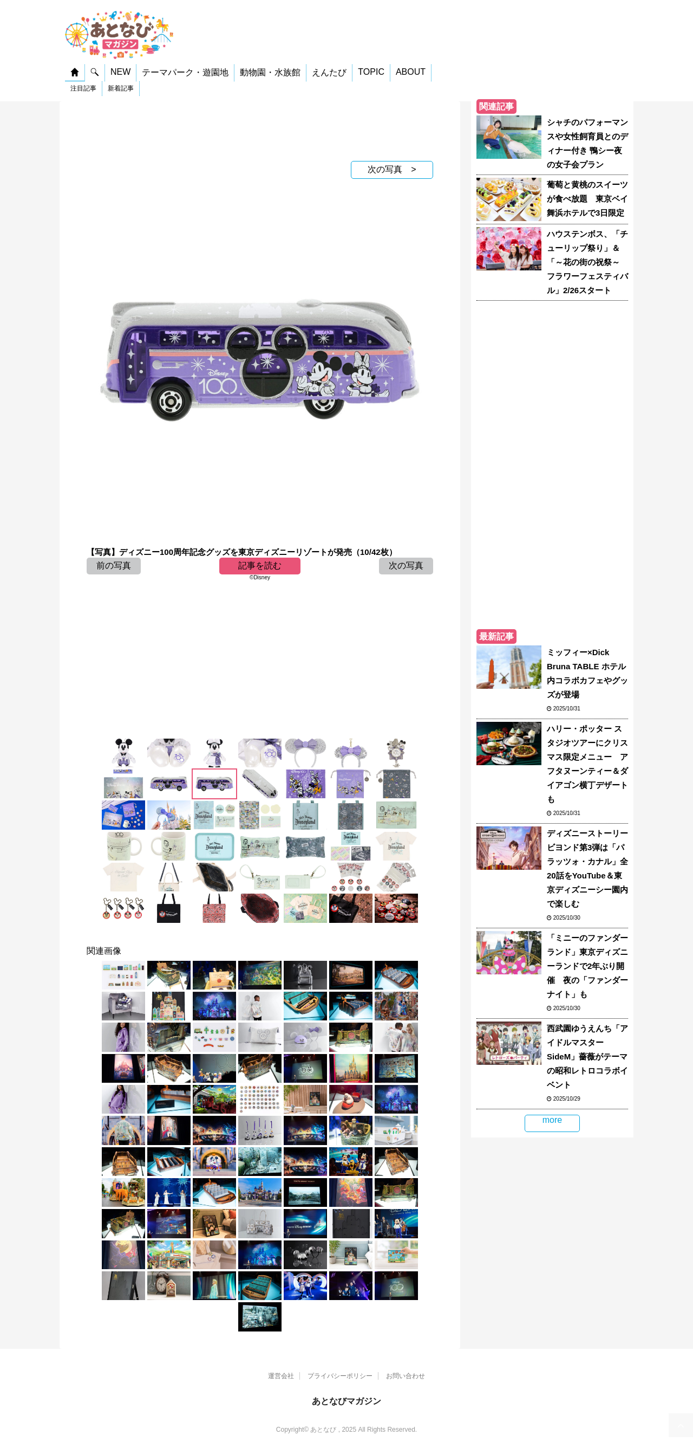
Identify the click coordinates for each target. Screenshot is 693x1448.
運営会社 (281, 1376)
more (552, 1119)
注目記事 (83, 88)
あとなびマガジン (346, 1401)
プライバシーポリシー (340, 1376)
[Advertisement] (260, 128)
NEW (120, 71)
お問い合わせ (405, 1376)
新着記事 (121, 88)
